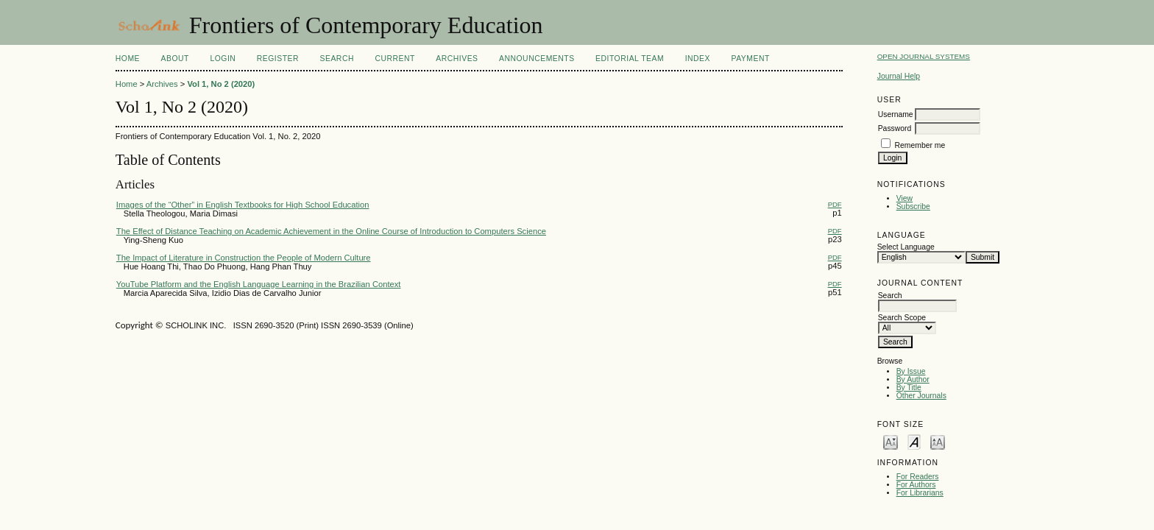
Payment (750, 58)
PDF (835, 204)
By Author (913, 379)
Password (895, 128)
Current (394, 58)
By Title (908, 388)
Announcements (537, 58)
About (175, 58)
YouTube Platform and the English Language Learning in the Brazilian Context (258, 284)
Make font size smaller (890, 441)
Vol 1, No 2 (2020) (221, 84)
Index (697, 58)
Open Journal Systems (923, 56)
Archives (457, 58)
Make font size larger (937, 441)
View (904, 198)
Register (278, 58)
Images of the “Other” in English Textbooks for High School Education (242, 204)
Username (895, 114)
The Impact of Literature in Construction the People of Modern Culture (243, 257)
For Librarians (920, 493)
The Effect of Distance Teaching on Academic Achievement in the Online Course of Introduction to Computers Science (331, 231)
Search (337, 58)
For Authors (916, 485)
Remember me (920, 145)
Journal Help (898, 76)
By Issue (911, 371)
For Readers (917, 477)
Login (223, 58)
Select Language (906, 247)
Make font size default (914, 441)
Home (128, 58)
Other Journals (921, 396)
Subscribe (913, 206)
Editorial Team (629, 58)
